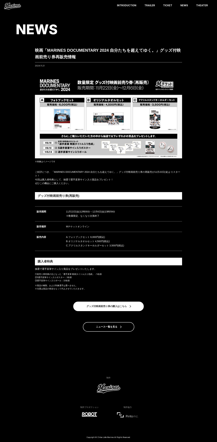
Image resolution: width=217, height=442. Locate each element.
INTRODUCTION (126, 5)
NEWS (184, 5)
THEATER (202, 5)
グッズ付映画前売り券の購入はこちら (106, 306)
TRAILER (149, 5)
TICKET (167, 5)
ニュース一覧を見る (106, 326)
